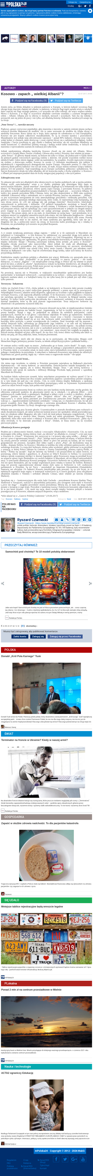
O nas (25, 1161)
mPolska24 (41, 1151)
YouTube (83, 1160)
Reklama (27, 1164)
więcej (86, 88)
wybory (25, 501)
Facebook (56, 1160)
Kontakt (43, 1169)
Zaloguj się (71, 2)
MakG (81, 1151)
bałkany (18, 501)
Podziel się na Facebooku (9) (29, 100)
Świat (68, 501)
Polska (10, 653)
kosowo (10, 501)
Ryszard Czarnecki (49, 525)
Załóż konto (19, 640)
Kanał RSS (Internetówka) (29, 1168)
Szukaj (70, 6)
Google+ (74, 1160)
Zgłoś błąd (44, 1166)
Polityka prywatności (12, 1168)
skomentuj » (32, 630)
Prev (3, 587)
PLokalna (11, 985)
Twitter (65, 1160)
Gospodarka (14, 820)
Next (90, 587)
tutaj (56, 15)
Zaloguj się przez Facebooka (65, 640)
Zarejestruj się (84, 2)
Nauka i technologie (18, 1068)
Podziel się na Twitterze (65, 100)
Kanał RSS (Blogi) (44, 1162)
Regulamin (11, 1161)
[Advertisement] (46, 64)
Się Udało (12, 902)
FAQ (9, 1164)
